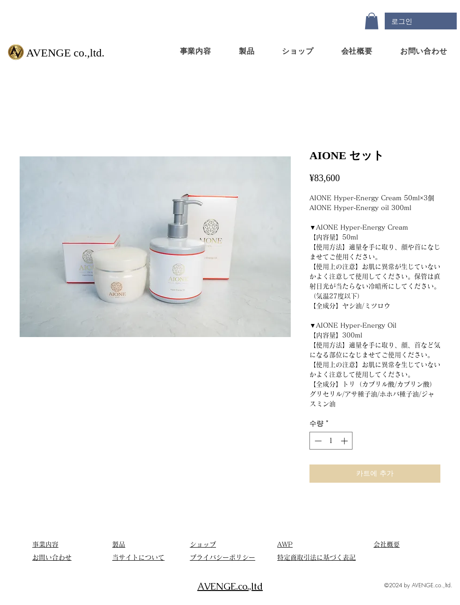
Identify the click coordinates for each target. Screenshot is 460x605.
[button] (372, 21)
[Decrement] (317, 441)
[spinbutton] (331, 441)
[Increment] (345, 441)
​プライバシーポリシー (222, 557)
